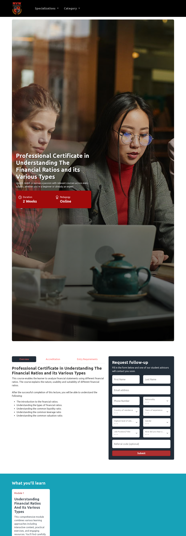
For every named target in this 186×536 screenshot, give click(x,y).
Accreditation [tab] (53, 359)
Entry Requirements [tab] (87, 359)
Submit (141, 453)
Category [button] (71, 8)
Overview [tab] (24, 359)
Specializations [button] (45, 8)
